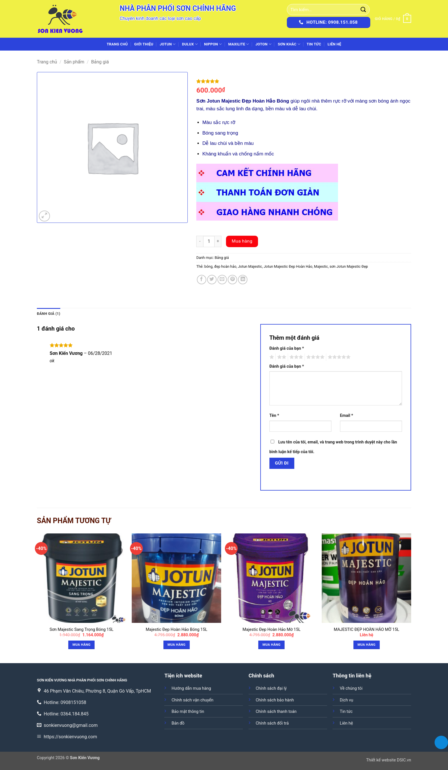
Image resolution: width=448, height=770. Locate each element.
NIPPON (213, 44)
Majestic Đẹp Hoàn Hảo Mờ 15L (272, 629)
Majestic (321, 266)
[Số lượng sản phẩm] (209, 241)
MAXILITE (238, 44)
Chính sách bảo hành (275, 700)
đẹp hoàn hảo (225, 266)
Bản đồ (177, 723)
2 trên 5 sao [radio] (280, 357)
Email (346, 415)
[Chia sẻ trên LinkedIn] (242, 279)
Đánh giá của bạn (286, 348)
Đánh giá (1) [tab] (48, 313)
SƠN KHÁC (289, 44)
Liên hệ (334, 44)
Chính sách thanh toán (276, 711)
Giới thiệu (143, 44)
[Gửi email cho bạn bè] (222, 279)
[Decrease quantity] (199, 241)
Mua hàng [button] (82, 645)
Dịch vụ (346, 700)
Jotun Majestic (250, 266)
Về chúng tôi (351, 688)
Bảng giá (100, 62)
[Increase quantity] (218, 241)
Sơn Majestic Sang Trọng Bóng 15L (81, 629)
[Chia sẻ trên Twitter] (212, 279)
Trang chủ (117, 44)
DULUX (190, 44)
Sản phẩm (74, 62)
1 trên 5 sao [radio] (271, 357)
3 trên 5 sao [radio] (295, 357)
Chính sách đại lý (271, 688)
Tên (274, 415)
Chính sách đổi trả (272, 723)
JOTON (263, 44)
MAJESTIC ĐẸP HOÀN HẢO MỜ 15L (366, 629)
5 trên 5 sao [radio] (338, 357)
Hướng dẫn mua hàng (191, 688)
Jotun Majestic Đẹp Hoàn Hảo (288, 266)
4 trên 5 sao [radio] (315, 357)
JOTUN (168, 44)
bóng (208, 266)
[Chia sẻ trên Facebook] (201, 279)
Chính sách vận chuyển (192, 700)
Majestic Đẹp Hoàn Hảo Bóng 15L (176, 629)
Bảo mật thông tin (187, 711)
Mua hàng (242, 241)
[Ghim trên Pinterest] (232, 279)
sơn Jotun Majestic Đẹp (348, 266)
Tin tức (314, 44)
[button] (393, 19)
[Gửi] (363, 9)
